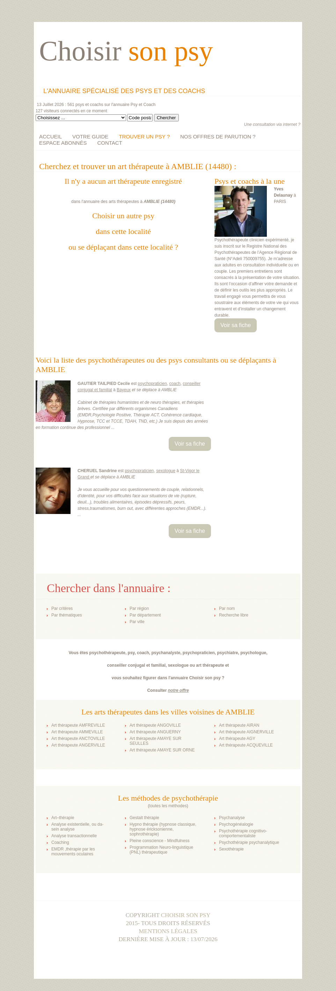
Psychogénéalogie (236, 824)
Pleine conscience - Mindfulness (159, 840)
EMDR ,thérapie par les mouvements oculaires (73, 851)
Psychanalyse (232, 817)
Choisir (126, 51)
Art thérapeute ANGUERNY (155, 731)
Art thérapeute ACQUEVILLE (246, 745)
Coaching (60, 842)
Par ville (137, 621)
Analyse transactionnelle (74, 835)
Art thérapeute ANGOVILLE (155, 725)
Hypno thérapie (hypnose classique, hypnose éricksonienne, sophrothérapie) (163, 829)
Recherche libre (233, 615)
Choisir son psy (186, 915)
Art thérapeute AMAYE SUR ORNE (162, 750)
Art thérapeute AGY (237, 738)
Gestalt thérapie (144, 817)
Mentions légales (168, 931)
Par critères (62, 608)
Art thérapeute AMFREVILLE (78, 725)
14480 (168, 201)
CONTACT (109, 143)
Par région (139, 608)
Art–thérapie (62, 817)
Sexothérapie (231, 849)
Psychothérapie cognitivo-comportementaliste (243, 833)
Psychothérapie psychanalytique (249, 842)
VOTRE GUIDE (90, 136)
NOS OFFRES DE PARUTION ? (218, 136)
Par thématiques (66, 615)
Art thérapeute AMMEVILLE (77, 731)
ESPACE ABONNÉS (63, 143)
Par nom (227, 608)
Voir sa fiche (235, 325)
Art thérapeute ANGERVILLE (78, 745)
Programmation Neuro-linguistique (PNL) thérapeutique (161, 850)
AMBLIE (152, 201)
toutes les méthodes (168, 805)
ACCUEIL (50, 136)
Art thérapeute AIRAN (239, 725)
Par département (145, 615)
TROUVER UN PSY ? (144, 136)
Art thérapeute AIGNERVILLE (246, 731)
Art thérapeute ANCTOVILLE (78, 738)
